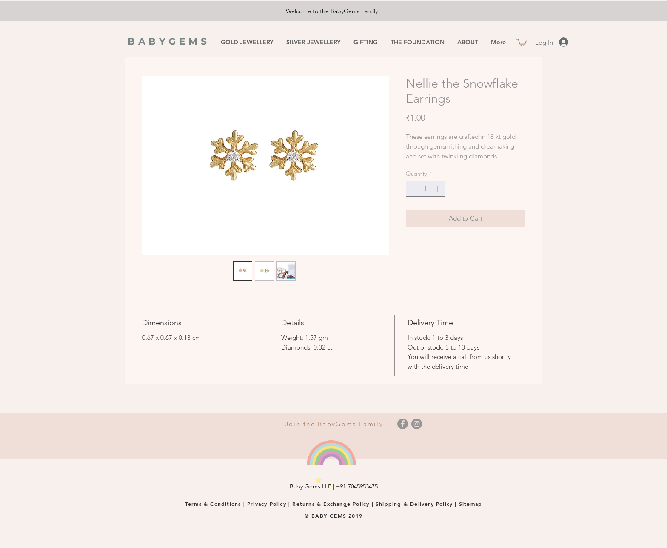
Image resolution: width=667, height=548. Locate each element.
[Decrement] (412, 188)
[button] (521, 42)
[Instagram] (416, 424)
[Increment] (438, 188)
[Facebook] (402, 424)
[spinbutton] (425, 188)
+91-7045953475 (357, 486)
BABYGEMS (169, 41)
